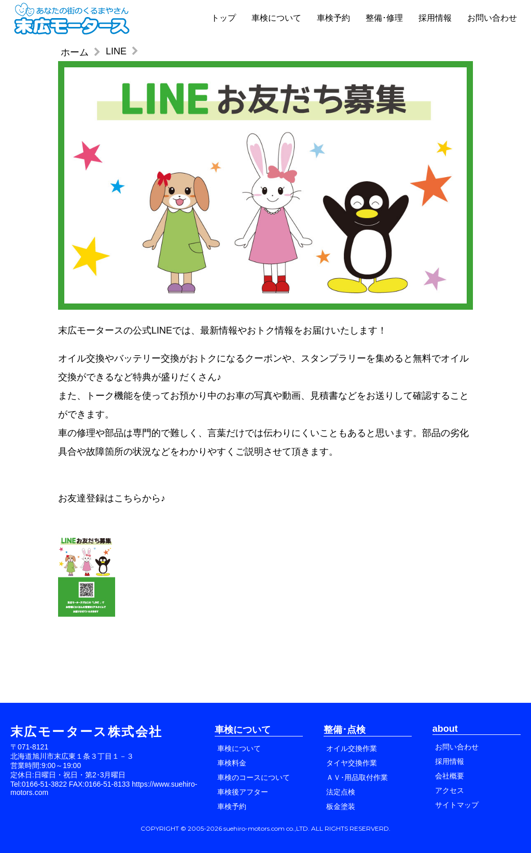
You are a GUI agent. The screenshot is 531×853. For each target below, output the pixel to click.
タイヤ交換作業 (351, 763)
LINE (116, 51)
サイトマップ (457, 805)
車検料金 (231, 763)
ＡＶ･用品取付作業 (357, 777)
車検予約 (333, 17)
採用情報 (435, 17)
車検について (276, 17)
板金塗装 (340, 806)
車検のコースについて (253, 777)
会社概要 (449, 776)
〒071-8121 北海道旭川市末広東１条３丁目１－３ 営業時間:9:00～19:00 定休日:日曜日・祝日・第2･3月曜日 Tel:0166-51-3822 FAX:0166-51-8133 (72, 765)
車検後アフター (242, 792)
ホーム (75, 52)
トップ (223, 17)
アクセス (449, 790)
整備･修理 (384, 17)
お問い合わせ (492, 17)
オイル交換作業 (351, 748)
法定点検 (340, 792)
